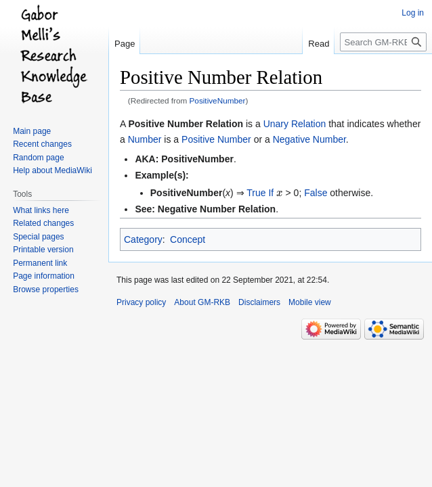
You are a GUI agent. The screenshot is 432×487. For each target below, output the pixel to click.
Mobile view (309, 302)
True (255, 192)
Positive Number (216, 139)
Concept (187, 239)
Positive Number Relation (185, 123)
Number (145, 139)
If (271, 192)
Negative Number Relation (217, 209)
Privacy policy (141, 302)
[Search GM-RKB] (383, 41)
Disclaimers (259, 302)
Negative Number (309, 139)
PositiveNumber (218, 100)
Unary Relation (294, 123)
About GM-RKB (202, 302)
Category (143, 239)
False (315, 192)
